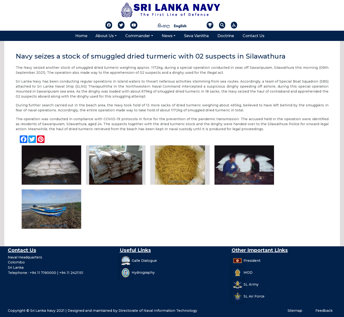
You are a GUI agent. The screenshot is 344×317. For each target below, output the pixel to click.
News (167, 36)
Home (81, 36)
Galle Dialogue (144, 260)
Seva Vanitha (196, 36)
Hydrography (143, 272)
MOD (248, 272)
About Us (104, 36)
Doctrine (225, 36)
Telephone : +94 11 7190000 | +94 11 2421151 (45, 273)
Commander (137, 36)
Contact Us (253, 36)
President (252, 260)
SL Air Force (254, 296)
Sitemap (295, 310)
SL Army (251, 284)
